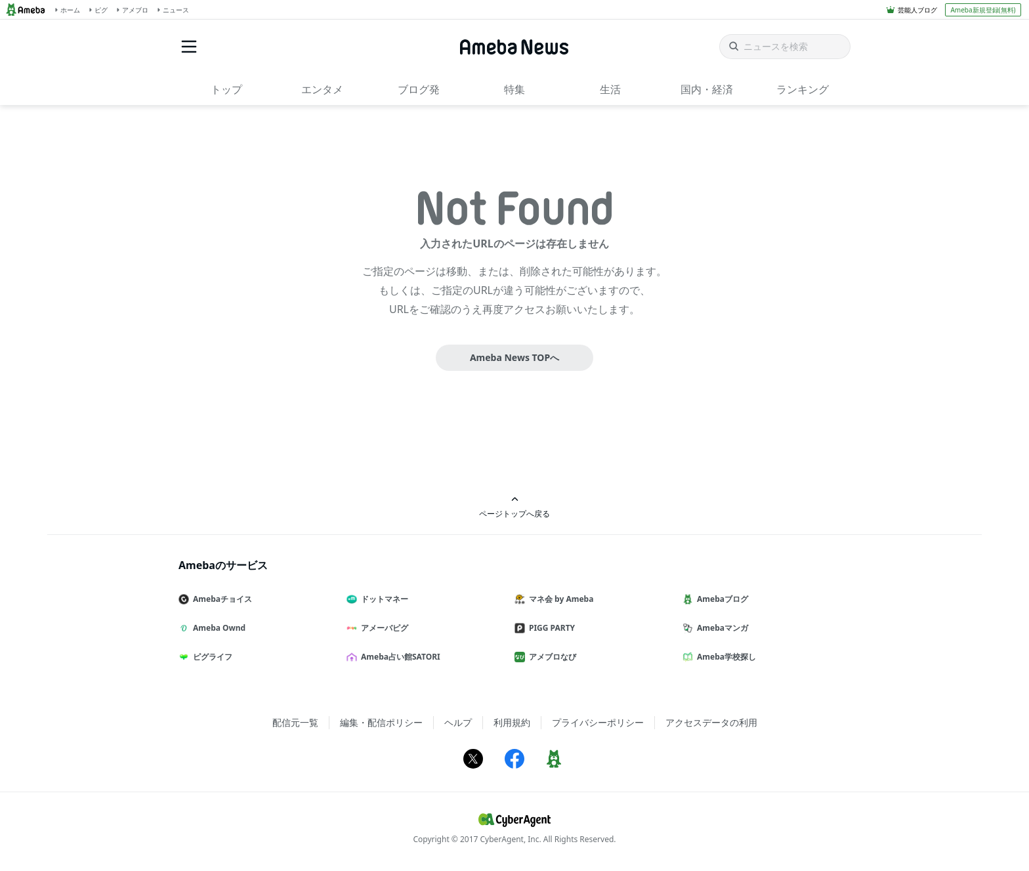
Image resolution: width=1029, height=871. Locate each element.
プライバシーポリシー (598, 722)
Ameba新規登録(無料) (982, 9)
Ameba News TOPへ (514, 357)
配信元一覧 (295, 722)
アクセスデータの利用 (711, 722)
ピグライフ (210, 656)
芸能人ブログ (917, 9)
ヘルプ (458, 722)
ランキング (802, 89)
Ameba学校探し (724, 656)
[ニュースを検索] (784, 46)
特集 (514, 89)
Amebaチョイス (220, 599)
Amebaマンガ (720, 627)
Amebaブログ (720, 599)
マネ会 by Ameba (559, 599)
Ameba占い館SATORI (398, 656)
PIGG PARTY (549, 627)
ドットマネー (382, 599)
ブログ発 (419, 89)
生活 (610, 89)
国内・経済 (707, 89)
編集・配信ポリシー (381, 722)
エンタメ (322, 89)
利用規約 (512, 722)
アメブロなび (550, 656)
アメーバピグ (382, 627)
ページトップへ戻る (514, 507)
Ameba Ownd (217, 627)
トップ (226, 89)
